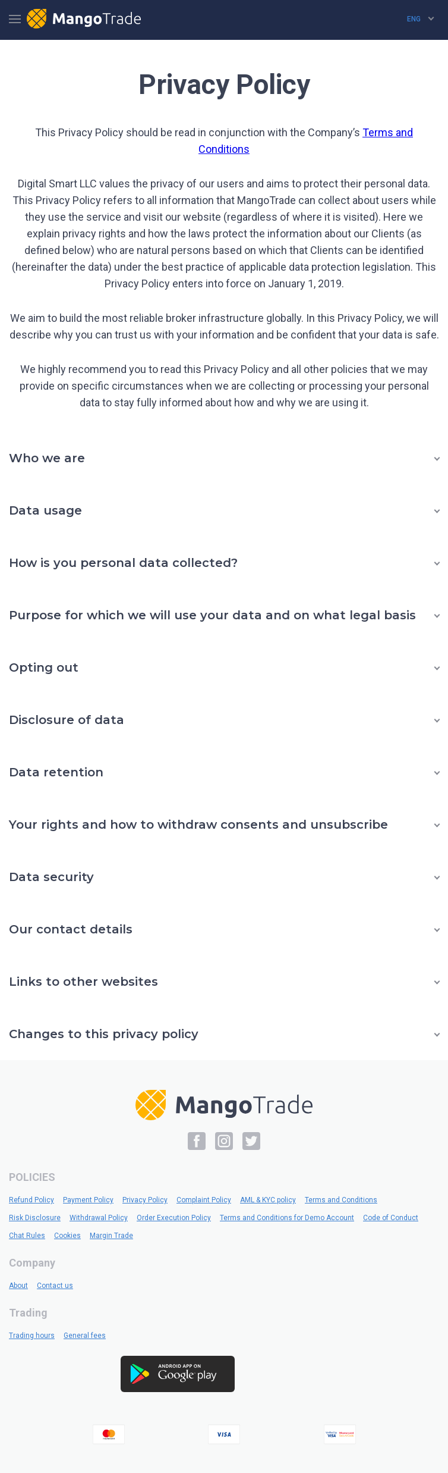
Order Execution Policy (174, 1218)
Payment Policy (88, 1200)
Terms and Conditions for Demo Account (287, 1218)
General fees (85, 1335)
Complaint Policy (203, 1200)
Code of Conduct (390, 1218)
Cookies (67, 1235)
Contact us (55, 1285)
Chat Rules (27, 1235)
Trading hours (32, 1335)
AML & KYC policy (268, 1200)
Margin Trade (111, 1235)
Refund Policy (31, 1200)
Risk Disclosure (35, 1218)
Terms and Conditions (341, 1200)
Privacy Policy (145, 1200)
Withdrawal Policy (99, 1218)
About (18, 1285)
